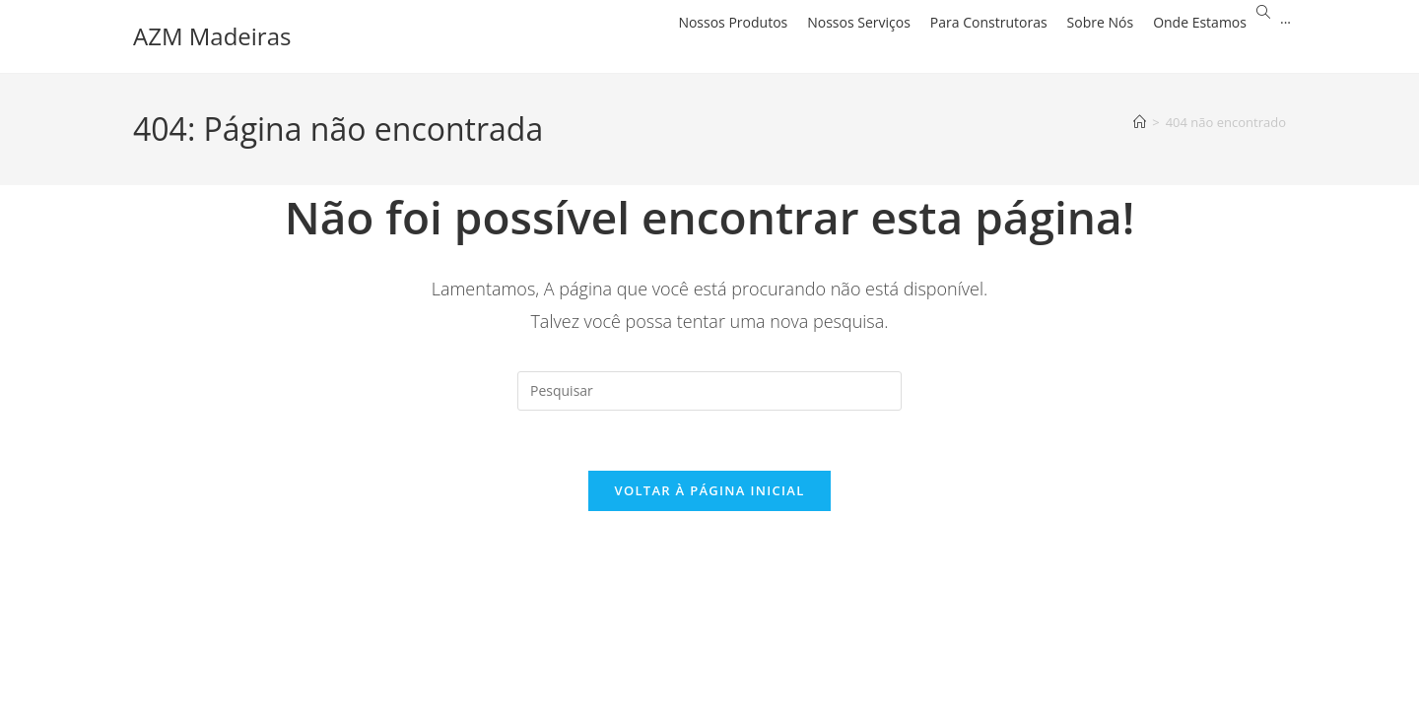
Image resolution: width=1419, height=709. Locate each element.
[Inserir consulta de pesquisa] (709, 391)
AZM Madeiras (212, 36)
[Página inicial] (1139, 122)
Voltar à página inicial (709, 490)
